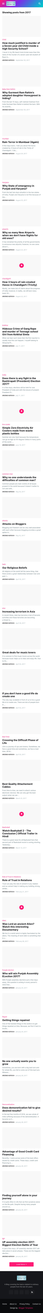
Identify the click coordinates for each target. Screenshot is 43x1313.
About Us (13, 1304)
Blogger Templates (26, 1308)
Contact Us (37, 1304)
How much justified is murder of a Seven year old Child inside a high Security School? (21, 46)
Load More (20, 1264)
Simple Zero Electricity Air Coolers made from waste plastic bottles (17, 430)
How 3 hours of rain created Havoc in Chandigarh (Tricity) (19, 283)
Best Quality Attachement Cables (17, 785)
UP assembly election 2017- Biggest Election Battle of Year (20, 1243)
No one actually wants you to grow (19, 1062)
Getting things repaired (16, 1020)
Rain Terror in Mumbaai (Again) (20, 142)
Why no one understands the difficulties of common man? (19, 479)
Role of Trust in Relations (17, 880)
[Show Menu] (3, 4)
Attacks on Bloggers (14, 523)
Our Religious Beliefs (14, 567)
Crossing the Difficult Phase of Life (20, 741)
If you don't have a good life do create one (20, 695)
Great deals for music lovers (19, 652)
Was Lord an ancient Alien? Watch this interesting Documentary (18, 926)
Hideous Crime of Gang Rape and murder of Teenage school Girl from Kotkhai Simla (20, 331)
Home (4, 1304)
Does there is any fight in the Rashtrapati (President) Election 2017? (21, 381)
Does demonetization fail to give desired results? (21, 1109)
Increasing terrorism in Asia (18, 611)
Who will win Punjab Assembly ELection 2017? (20, 975)
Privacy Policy (24, 1304)
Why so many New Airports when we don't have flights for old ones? (20, 235)
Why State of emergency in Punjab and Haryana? (18, 187)
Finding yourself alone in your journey (19, 1197)
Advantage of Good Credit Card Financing (20, 1153)
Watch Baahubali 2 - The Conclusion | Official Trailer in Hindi (19, 833)
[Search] (40, 4)
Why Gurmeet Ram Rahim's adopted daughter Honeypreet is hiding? (21, 95)
